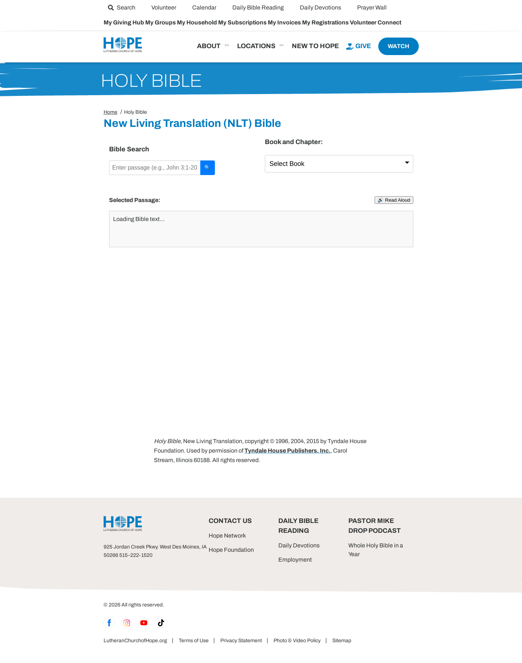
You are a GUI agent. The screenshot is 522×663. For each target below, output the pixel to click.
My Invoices (285, 22)
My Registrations (326, 22)
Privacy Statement (241, 640)
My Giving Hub (124, 22)
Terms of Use (194, 640)
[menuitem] (122, 7)
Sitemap (341, 640)
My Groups (161, 22)
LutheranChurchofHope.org (135, 640)
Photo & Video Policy (297, 640)
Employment (295, 560)
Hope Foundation (231, 550)
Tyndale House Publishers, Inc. (287, 450)
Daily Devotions (299, 545)
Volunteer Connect (375, 22)
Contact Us (230, 520)
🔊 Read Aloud (394, 200)
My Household (197, 22)
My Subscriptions (243, 22)
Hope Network (227, 535)
